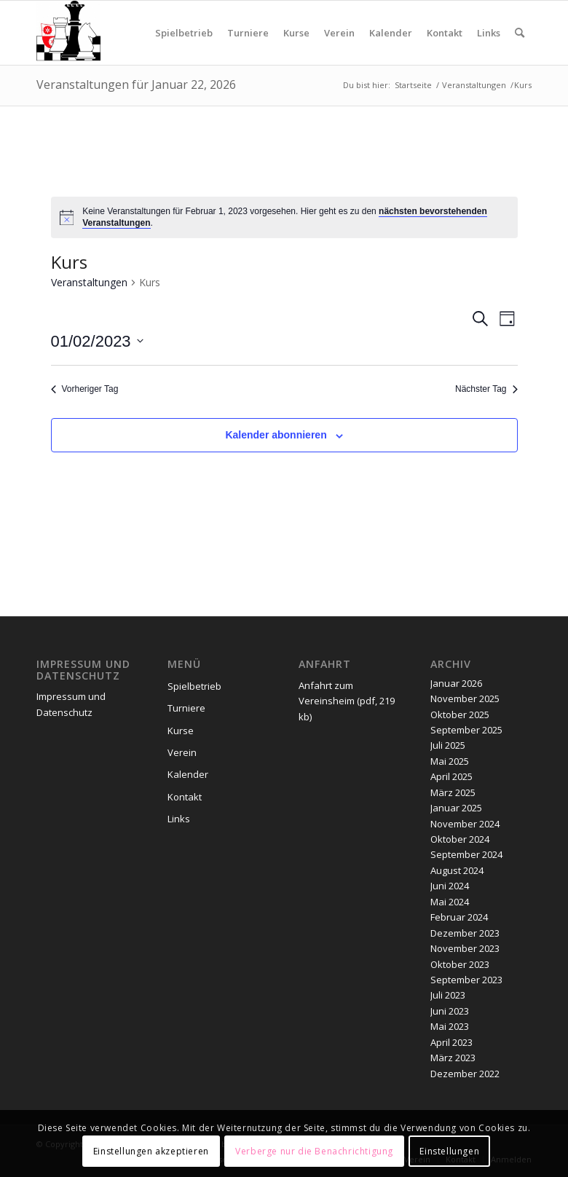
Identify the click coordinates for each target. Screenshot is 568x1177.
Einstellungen (449, 1151)
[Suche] (520, 33)
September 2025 (466, 729)
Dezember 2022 (465, 1073)
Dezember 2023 (465, 933)
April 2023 (451, 1042)
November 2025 (465, 698)
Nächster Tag (486, 389)
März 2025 (453, 792)
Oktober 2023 (459, 964)
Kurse (180, 730)
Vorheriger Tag (85, 389)
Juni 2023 (449, 1010)
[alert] (284, 217)
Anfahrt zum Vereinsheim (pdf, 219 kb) (347, 701)
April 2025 (451, 776)
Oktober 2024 (459, 839)
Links (178, 818)
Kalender (187, 774)
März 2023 (453, 1057)
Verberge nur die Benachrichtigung (314, 1151)
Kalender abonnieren (275, 435)
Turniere (186, 708)
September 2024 (466, 854)
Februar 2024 (459, 917)
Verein (182, 752)
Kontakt (184, 796)
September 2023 (466, 979)
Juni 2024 (449, 885)
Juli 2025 (447, 745)
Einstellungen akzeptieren (151, 1151)
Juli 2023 (447, 994)
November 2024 (465, 823)
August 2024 (457, 870)
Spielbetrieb (194, 686)
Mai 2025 (449, 761)
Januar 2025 (456, 807)
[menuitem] (184, 33)
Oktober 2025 (459, 714)
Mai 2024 (449, 901)
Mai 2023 (449, 1026)
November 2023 (465, 948)
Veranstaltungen (89, 282)
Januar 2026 (456, 683)
